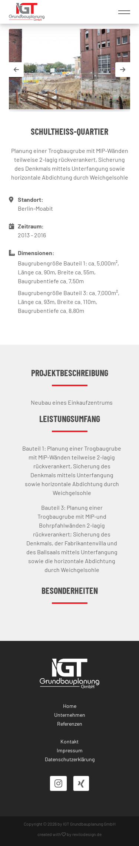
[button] (122, 69)
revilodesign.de (87, 834)
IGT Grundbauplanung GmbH (89, 823)
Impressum (70, 750)
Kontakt (69, 741)
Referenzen (69, 723)
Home (69, 706)
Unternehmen (69, 715)
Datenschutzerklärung (70, 759)
